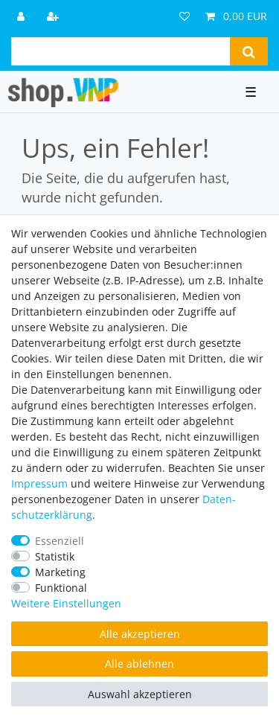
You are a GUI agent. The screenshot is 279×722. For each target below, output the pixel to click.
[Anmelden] (22, 16)
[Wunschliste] (184, 16)
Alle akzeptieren (140, 634)
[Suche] (249, 51)
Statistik (54, 556)
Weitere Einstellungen (66, 603)
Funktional (61, 588)
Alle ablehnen (139, 663)
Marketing (60, 572)
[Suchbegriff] (120, 51)
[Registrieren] (54, 16)
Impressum (39, 483)
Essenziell (59, 541)
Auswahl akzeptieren (140, 694)
